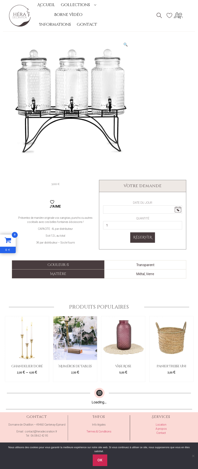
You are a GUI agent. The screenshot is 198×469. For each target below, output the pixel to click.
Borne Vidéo (68, 14)
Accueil (46, 4)
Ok (99, 460)
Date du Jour (142, 202)
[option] (27, 349)
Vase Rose (123, 366)
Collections (80, 4)
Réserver (142, 237)
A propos (161, 428)
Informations (55, 24)
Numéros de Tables (75, 366)
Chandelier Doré (27, 366)
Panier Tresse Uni (171, 366)
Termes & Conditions (98, 431)
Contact (87, 24)
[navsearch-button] (159, 15)
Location (161, 424)
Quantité (142, 218)
